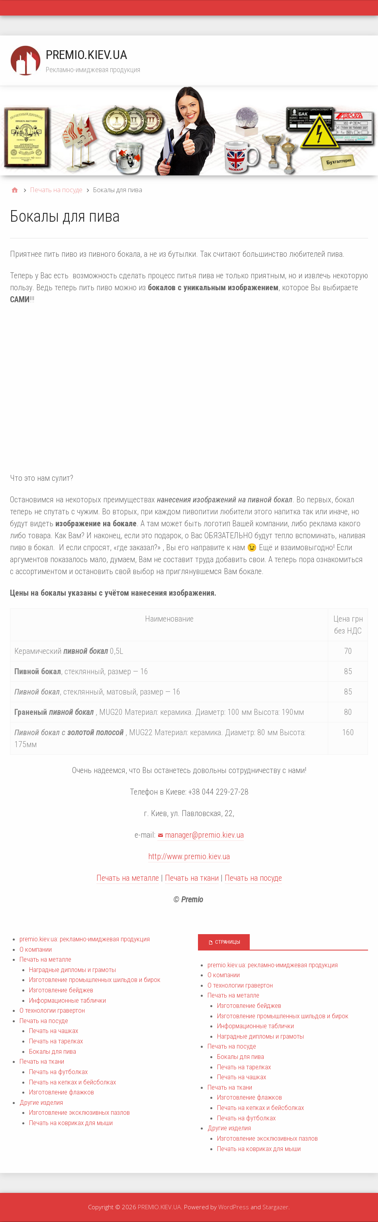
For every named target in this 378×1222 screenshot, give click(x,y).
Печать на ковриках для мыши (71, 1123)
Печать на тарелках (56, 1041)
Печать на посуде (253, 878)
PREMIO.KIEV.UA (86, 54)
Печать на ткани (192, 878)
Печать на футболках (58, 1072)
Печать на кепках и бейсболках (72, 1082)
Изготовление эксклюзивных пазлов (79, 1112)
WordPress (233, 1207)
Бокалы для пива (52, 1051)
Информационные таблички (67, 1000)
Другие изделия (41, 1102)
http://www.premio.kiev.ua (189, 856)
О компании (36, 949)
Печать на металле (127, 878)
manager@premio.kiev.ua (204, 835)
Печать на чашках (53, 1031)
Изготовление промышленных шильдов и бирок (95, 980)
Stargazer (275, 1207)
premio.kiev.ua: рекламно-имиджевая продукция (85, 939)
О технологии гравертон (52, 1010)
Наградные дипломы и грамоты (72, 970)
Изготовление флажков (61, 1092)
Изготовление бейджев (61, 990)
